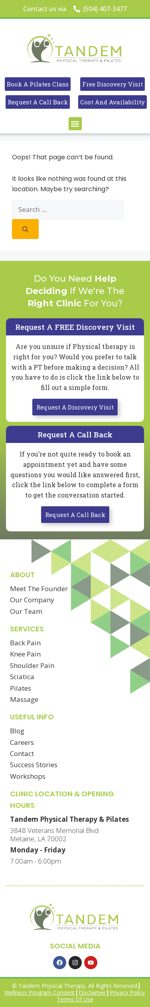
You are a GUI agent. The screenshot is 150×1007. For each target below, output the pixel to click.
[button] (75, 123)
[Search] (25, 229)
